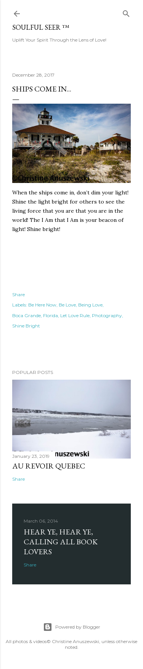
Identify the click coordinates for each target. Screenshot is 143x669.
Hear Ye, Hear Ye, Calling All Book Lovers (61, 542)
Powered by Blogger (71, 627)
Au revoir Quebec (48, 466)
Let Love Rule (75, 315)
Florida (50, 315)
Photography (107, 315)
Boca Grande (26, 315)
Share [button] (18, 294)
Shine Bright (26, 326)
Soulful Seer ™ (40, 27)
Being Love (90, 305)
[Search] (126, 12)
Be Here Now (42, 305)
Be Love (67, 305)
